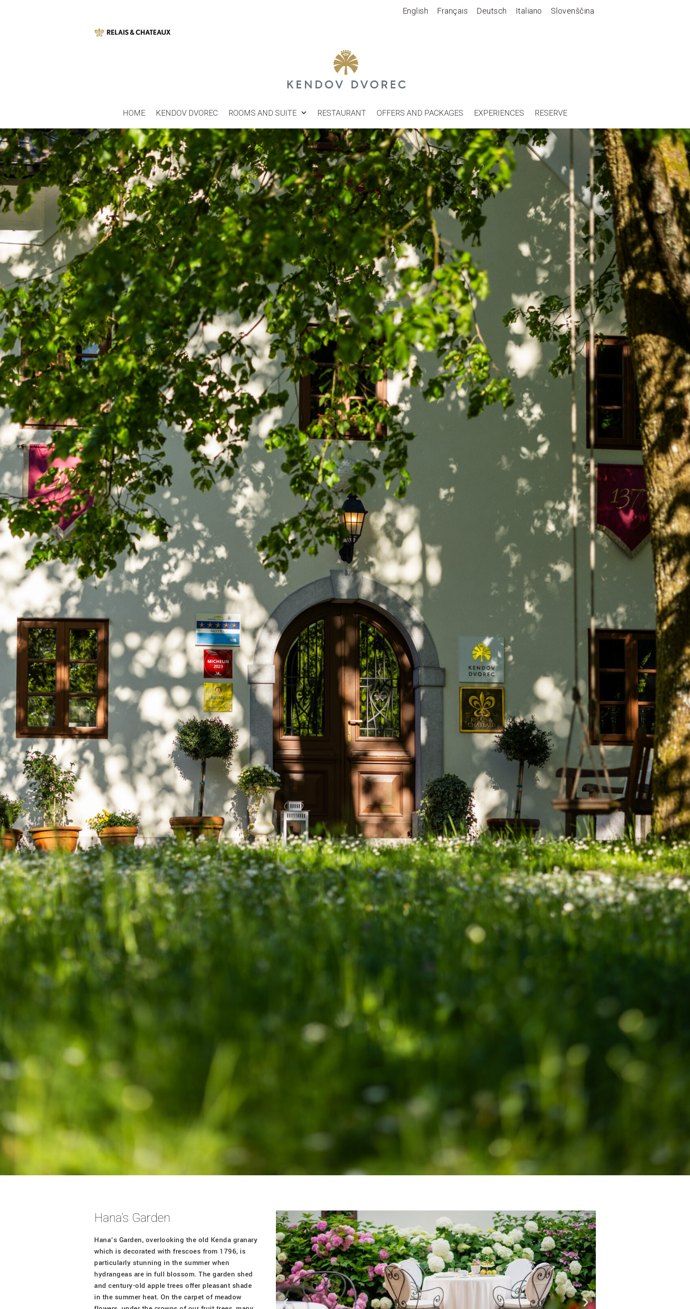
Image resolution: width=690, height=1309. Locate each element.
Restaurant (341, 113)
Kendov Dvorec (187, 113)
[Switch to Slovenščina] (573, 11)
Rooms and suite (267, 113)
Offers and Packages (420, 113)
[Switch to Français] (452, 11)
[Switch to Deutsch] (491, 11)
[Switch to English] (415, 11)
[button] (285, 1302)
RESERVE (551, 113)
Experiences (499, 113)
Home (134, 113)
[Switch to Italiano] (529, 11)
